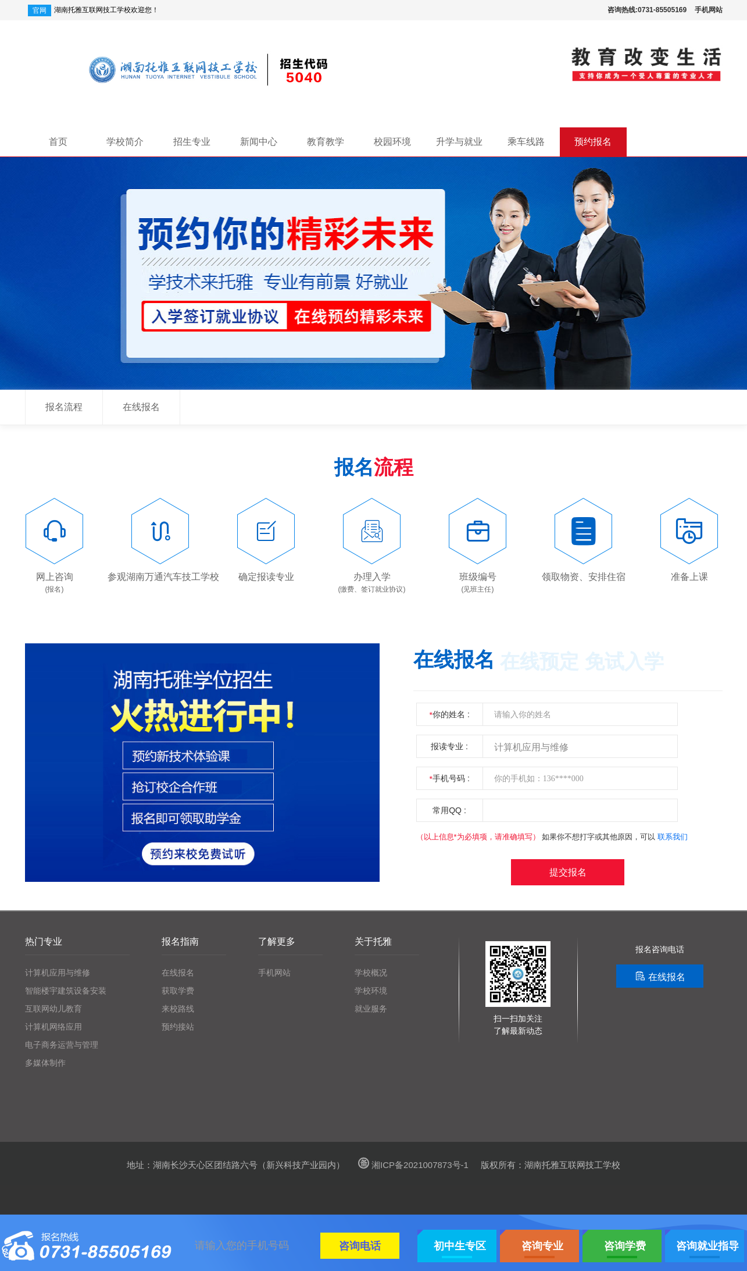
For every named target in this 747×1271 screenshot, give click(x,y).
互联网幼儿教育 (53, 1009)
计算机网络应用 (53, 1027)
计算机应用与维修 (57, 973)
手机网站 (709, 10)
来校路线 (178, 1009)
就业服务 (371, 1009)
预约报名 (593, 142)
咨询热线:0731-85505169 (647, 10)
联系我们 (672, 836)
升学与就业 (459, 142)
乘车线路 (526, 142)
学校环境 (371, 991)
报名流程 (64, 407)
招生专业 (191, 142)
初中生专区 (460, 1246)
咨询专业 (542, 1246)
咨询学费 (625, 1246)
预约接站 (178, 1027)
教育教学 (325, 142)
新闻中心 (258, 142)
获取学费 (178, 991)
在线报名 (141, 407)
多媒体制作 (45, 1063)
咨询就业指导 (707, 1246)
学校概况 (371, 973)
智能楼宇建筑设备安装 (65, 991)
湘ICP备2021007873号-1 (412, 1165)
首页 (58, 142)
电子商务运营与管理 (61, 1045)
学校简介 (125, 142)
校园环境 (392, 142)
